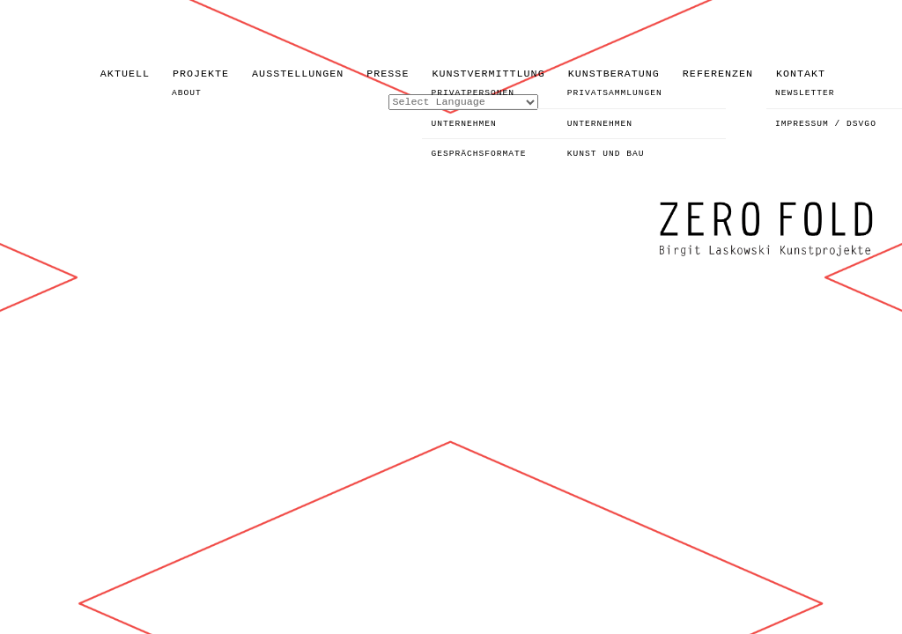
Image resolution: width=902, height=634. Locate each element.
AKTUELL (125, 74)
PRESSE (387, 74)
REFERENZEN (718, 74)
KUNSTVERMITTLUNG (488, 74)
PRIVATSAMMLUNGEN (614, 93)
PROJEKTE (201, 74)
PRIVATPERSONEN (472, 93)
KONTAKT (800, 74)
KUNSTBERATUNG (614, 74)
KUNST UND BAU (606, 153)
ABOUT (187, 93)
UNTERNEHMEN (463, 124)
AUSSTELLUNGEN (298, 74)
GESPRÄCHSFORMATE (478, 153)
